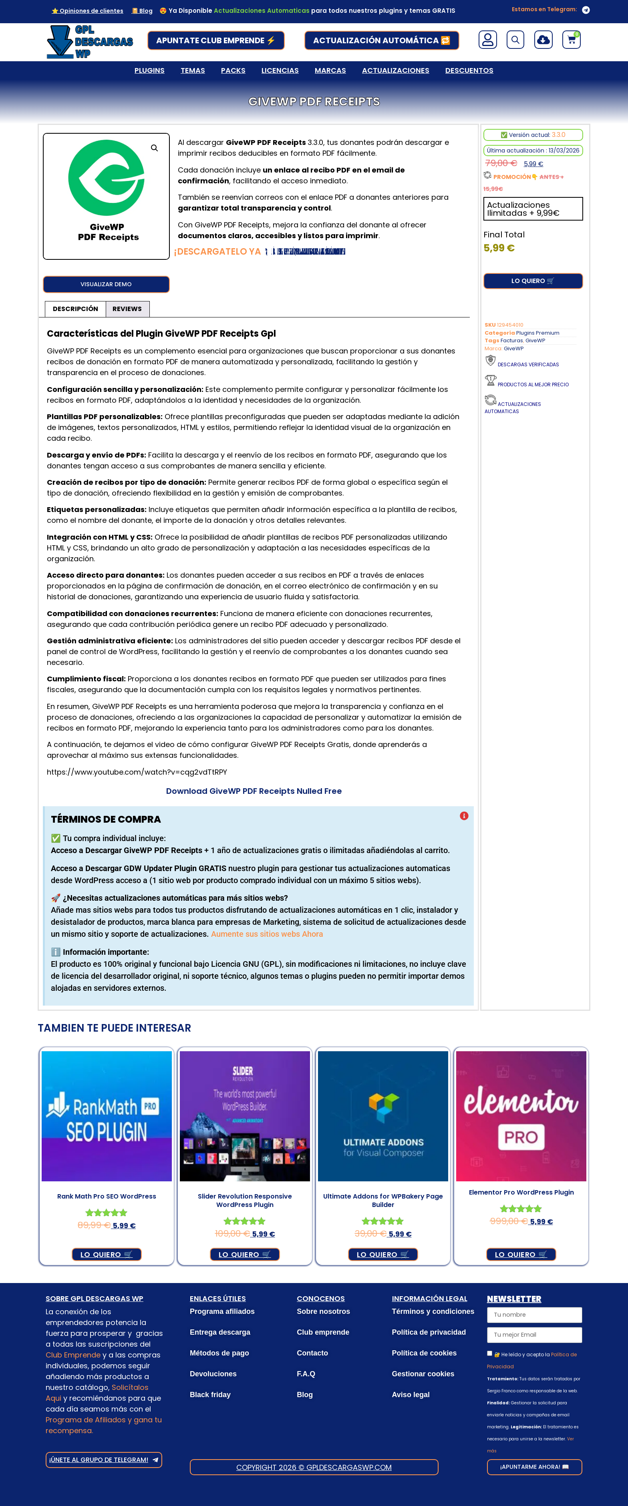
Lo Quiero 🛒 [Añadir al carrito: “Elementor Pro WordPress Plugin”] (521, 1256)
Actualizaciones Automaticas (513, 408)
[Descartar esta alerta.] (464, 819)
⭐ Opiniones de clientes (87, 11)
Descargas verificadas (528, 364)
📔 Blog (142, 11)
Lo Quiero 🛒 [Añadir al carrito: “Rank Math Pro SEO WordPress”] (107, 1256)
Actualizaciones (395, 70)
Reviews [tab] (127, 311)
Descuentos (469, 70)
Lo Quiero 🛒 (533, 280)
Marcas (330, 70)
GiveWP (535, 340)
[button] (154, 148)
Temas (193, 70)
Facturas (512, 340)
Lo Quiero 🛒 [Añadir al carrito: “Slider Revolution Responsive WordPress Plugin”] (245, 1256)
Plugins (150, 70)
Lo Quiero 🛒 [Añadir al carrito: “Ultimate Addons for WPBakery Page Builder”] (383, 1256)
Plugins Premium (538, 333)
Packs (233, 70)
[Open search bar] (515, 39)
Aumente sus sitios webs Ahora (267, 936)
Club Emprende (73, 1357)
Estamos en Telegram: (544, 9)
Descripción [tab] (75, 311)
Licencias (280, 70)
